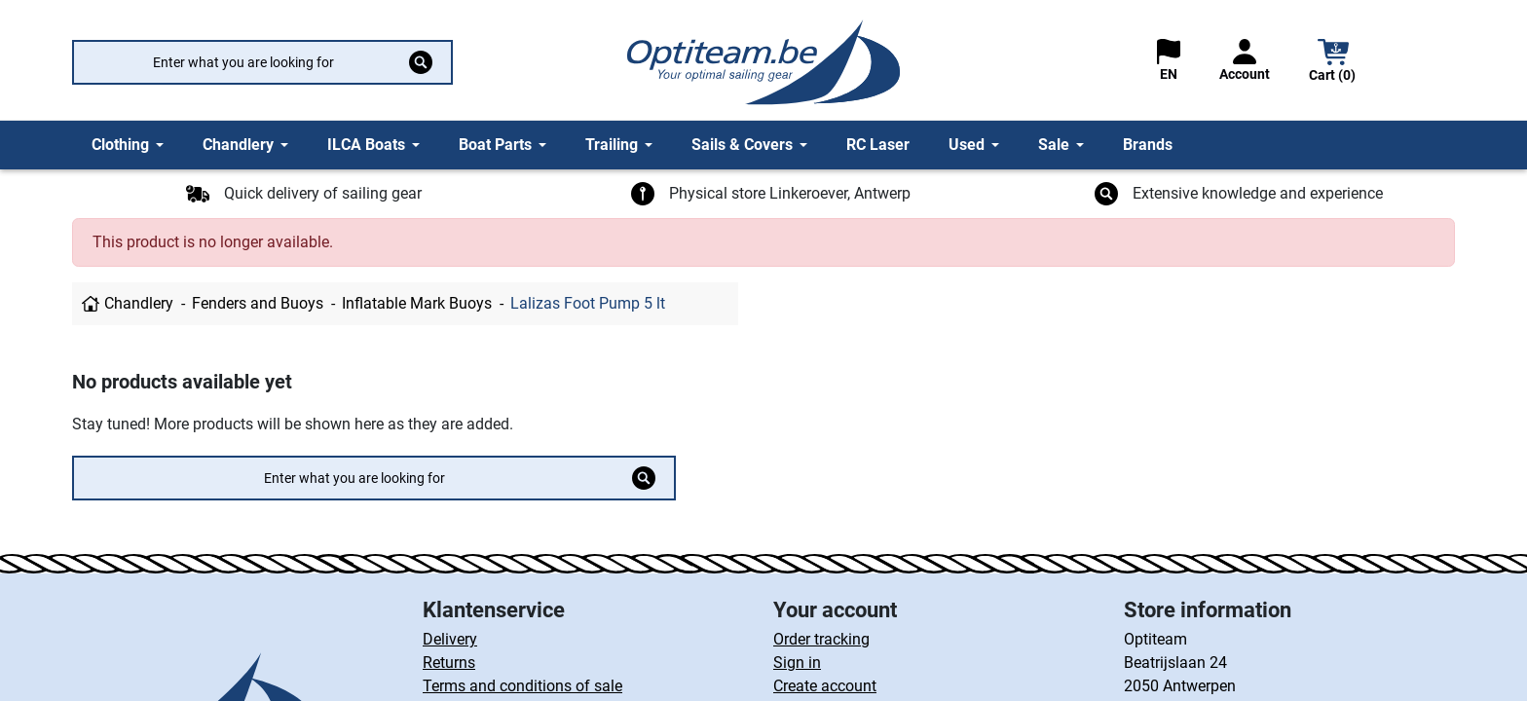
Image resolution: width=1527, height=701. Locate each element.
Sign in (797, 662)
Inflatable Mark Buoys (417, 303)
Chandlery (138, 303)
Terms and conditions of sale (522, 686)
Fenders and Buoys (257, 303)
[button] (1333, 62)
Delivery (450, 639)
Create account (824, 686)
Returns (449, 662)
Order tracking (821, 639)
